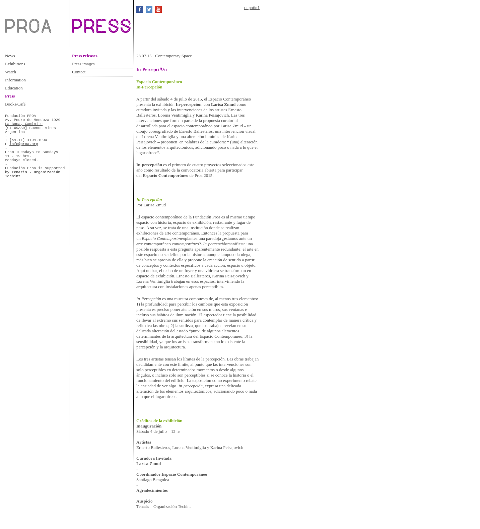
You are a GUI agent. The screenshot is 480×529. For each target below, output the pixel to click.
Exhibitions (15, 63)
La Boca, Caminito (24, 124)
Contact (78, 71)
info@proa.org (23, 144)
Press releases (84, 55)
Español (252, 8)
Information (15, 79)
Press (10, 95)
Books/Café (15, 104)
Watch (10, 71)
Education (14, 87)
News (10, 55)
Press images (83, 63)
